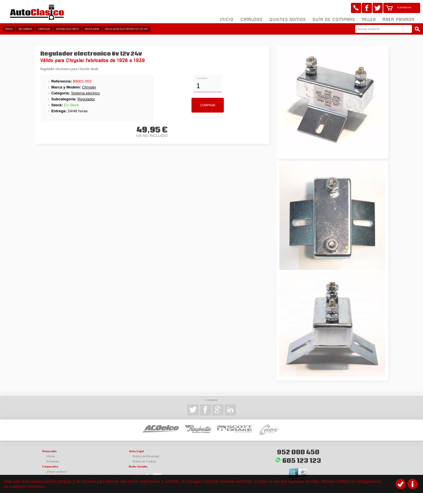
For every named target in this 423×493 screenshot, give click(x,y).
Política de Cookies (144, 461)
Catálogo (251, 19)
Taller (368, 19)
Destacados (49, 451)
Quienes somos (287, 19)
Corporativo (50, 466)
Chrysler (44, 29)
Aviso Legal (136, 451)
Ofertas (50, 456)
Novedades (52, 461)
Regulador (92, 29)
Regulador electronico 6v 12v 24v (126, 29)
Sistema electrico (67, 29)
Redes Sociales (138, 466)
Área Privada (398, 19)
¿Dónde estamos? (56, 471)
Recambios (25, 29)
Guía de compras (333, 19)
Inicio (226, 19)
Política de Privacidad (145, 456)
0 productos (404, 7)
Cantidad (201, 78)
